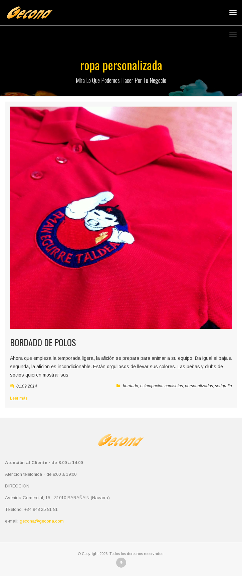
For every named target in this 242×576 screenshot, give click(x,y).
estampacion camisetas (161, 386)
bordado (130, 386)
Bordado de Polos (43, 342)
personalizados (199, 386)
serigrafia (223, 386)
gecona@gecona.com (42, 521)
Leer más (18, 398)
